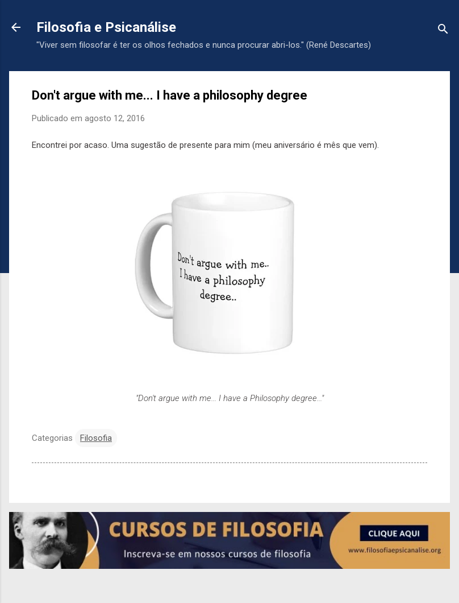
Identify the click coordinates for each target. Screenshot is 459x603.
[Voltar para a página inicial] (16, 28)
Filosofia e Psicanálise (106, 27)
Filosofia (96, 438)
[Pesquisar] (443, 31)
